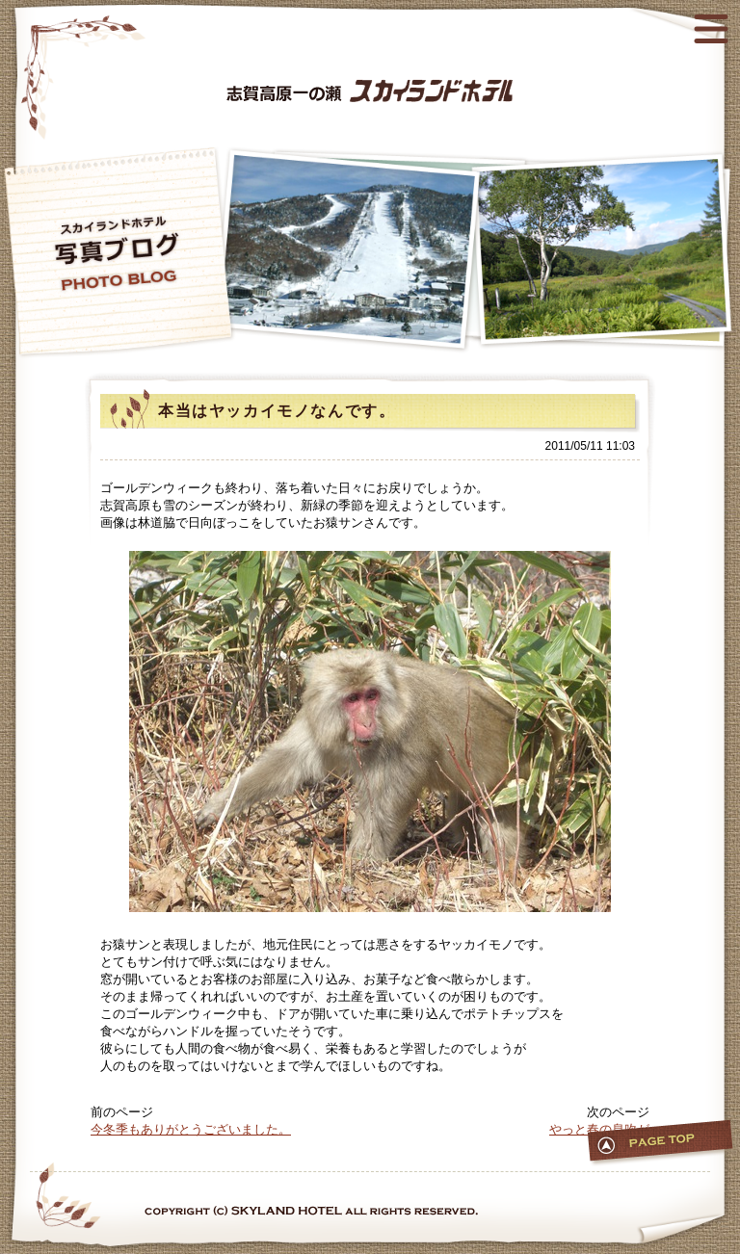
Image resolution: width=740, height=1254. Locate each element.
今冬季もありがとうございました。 (191, 1129)
